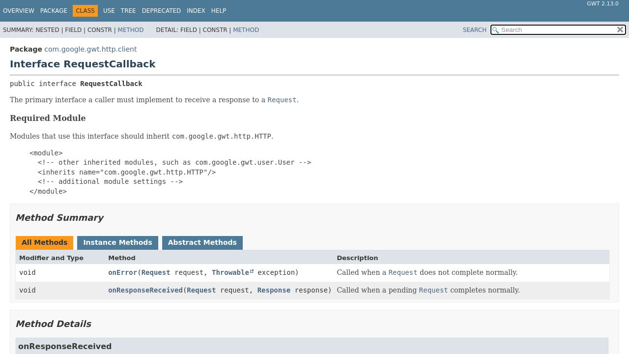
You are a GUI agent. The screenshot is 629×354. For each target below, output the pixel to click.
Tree (128, 10)
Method (131, 30)
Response (273, 290)
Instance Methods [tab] (117, 242)
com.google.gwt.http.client (90, 49)
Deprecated (161, 10)
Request (156, 272)
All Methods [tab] (44, 242)
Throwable (230, 272)
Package (53, 10)
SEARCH (475, 30)
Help (219, 10)
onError (122, 272)
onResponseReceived (145, 290)
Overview (18, 10)
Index (196, 10)
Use (109, 10)
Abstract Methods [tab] (202, 242)
